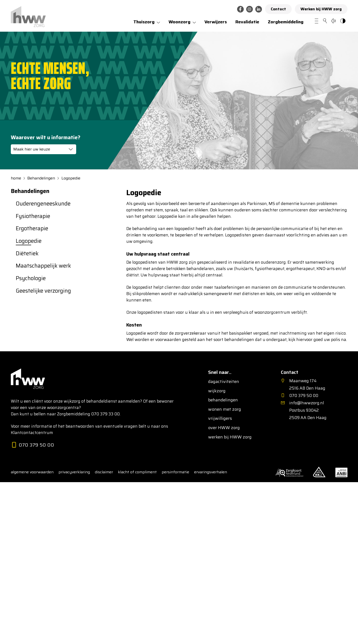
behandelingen (223, 400)
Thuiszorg (144, 22)
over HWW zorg (224, 428)
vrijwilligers (220, 418)
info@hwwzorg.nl (306, 403)
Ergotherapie (32, 228)
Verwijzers (215, 21)
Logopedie (70, 178)
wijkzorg (217, 391)
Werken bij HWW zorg (321, 9)
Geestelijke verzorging (43, 291)
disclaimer (104, 472)
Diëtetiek (27, 253)
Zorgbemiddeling (285, 21)
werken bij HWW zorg (230, 437)
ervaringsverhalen (210, 472)
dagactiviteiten (223, 382)
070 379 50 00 (32, 445)
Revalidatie (247, 21)
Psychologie (31, 278)
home (16, 178)
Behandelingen (41, 178)
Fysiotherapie (33, 216)
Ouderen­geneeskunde (43, 204)
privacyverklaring (74, 472)
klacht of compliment (137, 472)
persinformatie (175, 472)
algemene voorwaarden (32, 472)
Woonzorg (179, 22)
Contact (278, 9)
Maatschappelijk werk (43, 266)
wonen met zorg (224, 409)
